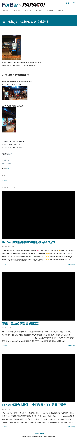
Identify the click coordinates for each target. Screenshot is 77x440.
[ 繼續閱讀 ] (71, 264)
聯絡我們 (49, 10)
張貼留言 (4, 180)
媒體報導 (5, 10)
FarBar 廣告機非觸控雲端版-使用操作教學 (29, 242)
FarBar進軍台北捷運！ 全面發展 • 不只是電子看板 (34, 404)
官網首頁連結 (6, 160)
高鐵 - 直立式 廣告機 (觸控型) (20, 323)
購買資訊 (60, 10)
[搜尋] (67, 3)
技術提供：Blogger (38, 433)
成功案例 (38, 10)
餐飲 (7, 168)
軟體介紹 (27, 10)
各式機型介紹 (6, 163)
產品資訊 (16, 10)
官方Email (11, 154)
